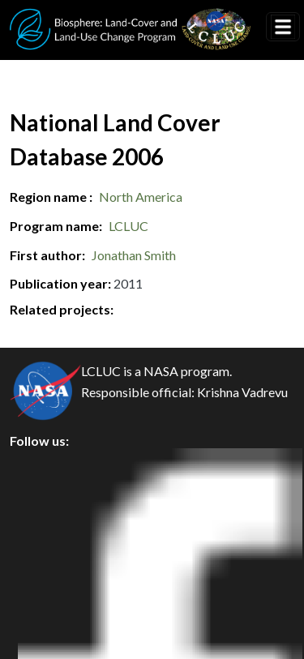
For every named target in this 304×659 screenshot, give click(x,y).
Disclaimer (54, 575)
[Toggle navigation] (283, 26)
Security (47, 538)
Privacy (44, 502)
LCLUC (128, 225)
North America (140, 196)
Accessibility (60, 611)
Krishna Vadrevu (242, 392)
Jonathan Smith (134, 255)
